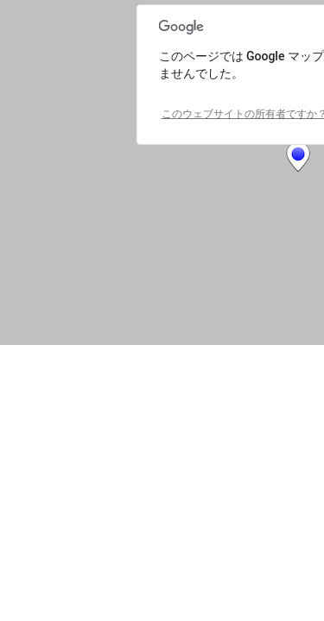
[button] (298, 156)
